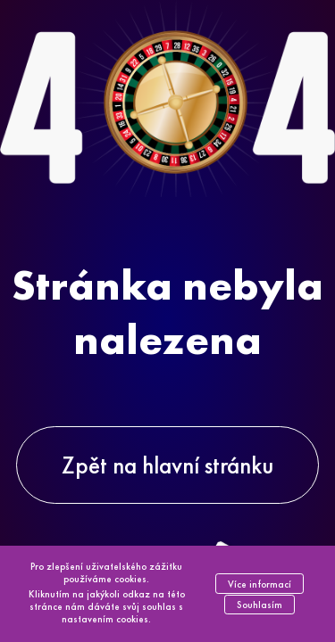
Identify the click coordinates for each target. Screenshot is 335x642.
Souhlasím (259, 604)
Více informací (259, 584)
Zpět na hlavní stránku (167, 465)
